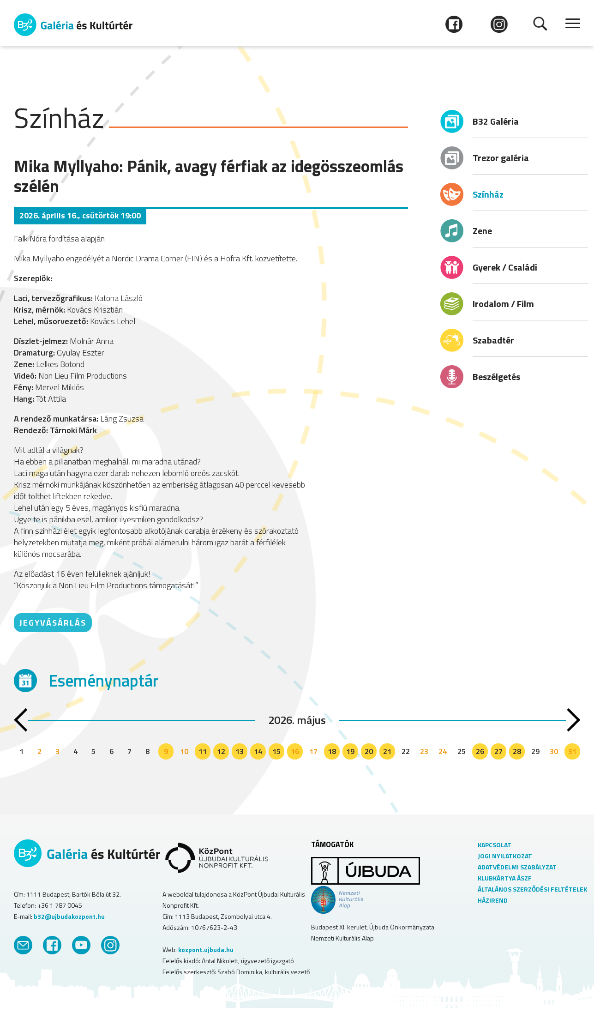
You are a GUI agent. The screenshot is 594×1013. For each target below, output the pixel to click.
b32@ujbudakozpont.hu (69, 916)
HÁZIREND (493, 900)
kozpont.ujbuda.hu (206, 949)
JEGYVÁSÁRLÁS (52, 622)
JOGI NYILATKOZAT (505, 856)
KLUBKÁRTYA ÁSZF (505, 878)
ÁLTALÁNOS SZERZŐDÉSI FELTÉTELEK (532, 889)
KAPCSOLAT (494, 845)
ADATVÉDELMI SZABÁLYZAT (517, 867)
